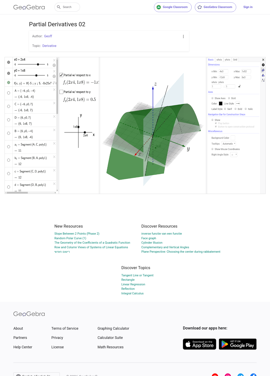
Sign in (248, 7)
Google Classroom (172, 7)
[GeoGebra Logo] (29, 7)
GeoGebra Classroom (214, 7)
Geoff (48, 36)
